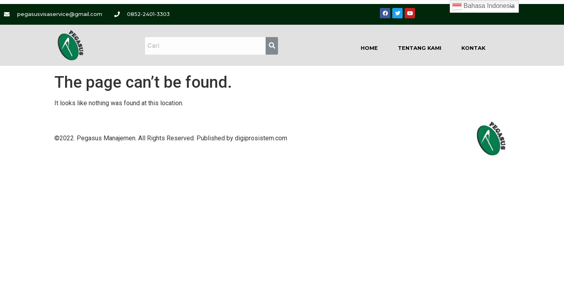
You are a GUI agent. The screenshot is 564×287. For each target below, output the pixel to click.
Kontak (473, 48)
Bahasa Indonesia (483, 6)
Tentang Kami (419, 48)
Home (369, 48)
